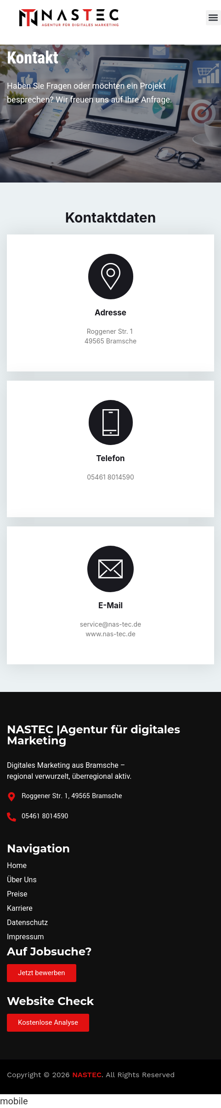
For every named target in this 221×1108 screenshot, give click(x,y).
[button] (213, 17)
